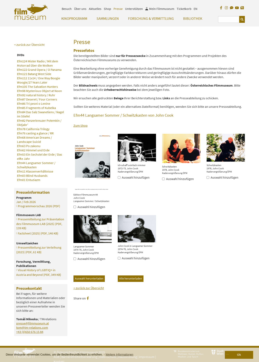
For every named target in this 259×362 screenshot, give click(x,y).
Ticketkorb (184, 9)
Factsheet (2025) (38, 233)
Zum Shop (80, 125)
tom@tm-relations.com (32, 327)
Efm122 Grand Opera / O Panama (39, 70)
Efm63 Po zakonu (28, 146)
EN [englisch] (195, 9)
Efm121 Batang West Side (34, 74)
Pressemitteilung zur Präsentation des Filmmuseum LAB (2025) (40, 223)
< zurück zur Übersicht (88, 288)
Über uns (80, 9)
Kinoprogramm (74, 18)
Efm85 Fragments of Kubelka (36, 108)
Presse (118, 9)
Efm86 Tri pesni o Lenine (33, 103)
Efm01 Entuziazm (28, 180)
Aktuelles (95, 9)
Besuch (67, 9)
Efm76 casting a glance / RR (35, 133)
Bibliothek (192, 18)
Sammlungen (108, 18)
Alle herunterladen (130, 278)
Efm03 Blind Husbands (32, 176)
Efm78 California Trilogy (33, 129)
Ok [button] (239, 354)
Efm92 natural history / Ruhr (36, 95)
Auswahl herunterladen (89, 278)
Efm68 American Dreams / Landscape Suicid (34, 139)
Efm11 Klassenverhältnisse (35, 171)
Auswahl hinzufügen (89, 207)
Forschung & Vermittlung (151, 18)
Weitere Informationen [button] (119, 354)
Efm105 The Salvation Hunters (37, 87)
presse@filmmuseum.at (32, 323)
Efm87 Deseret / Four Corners (37, 99)
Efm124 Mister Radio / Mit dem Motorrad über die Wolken (37, 63)
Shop (107, 9)
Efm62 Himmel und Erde (33, 150)
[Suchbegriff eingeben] (228, 19)
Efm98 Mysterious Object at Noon (39, 91)
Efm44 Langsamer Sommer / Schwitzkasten (36, 165)
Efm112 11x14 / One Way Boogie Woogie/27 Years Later (38, 80)
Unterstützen (134, 9)
